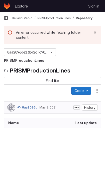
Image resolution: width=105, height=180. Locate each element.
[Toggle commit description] (76, 107)
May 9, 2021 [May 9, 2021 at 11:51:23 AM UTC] (48, 107)
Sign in (93, 6)
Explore (21, 6)
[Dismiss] (95, 33)
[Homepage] (7, 6)
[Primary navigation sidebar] (6, 18)
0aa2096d (27, 107)
